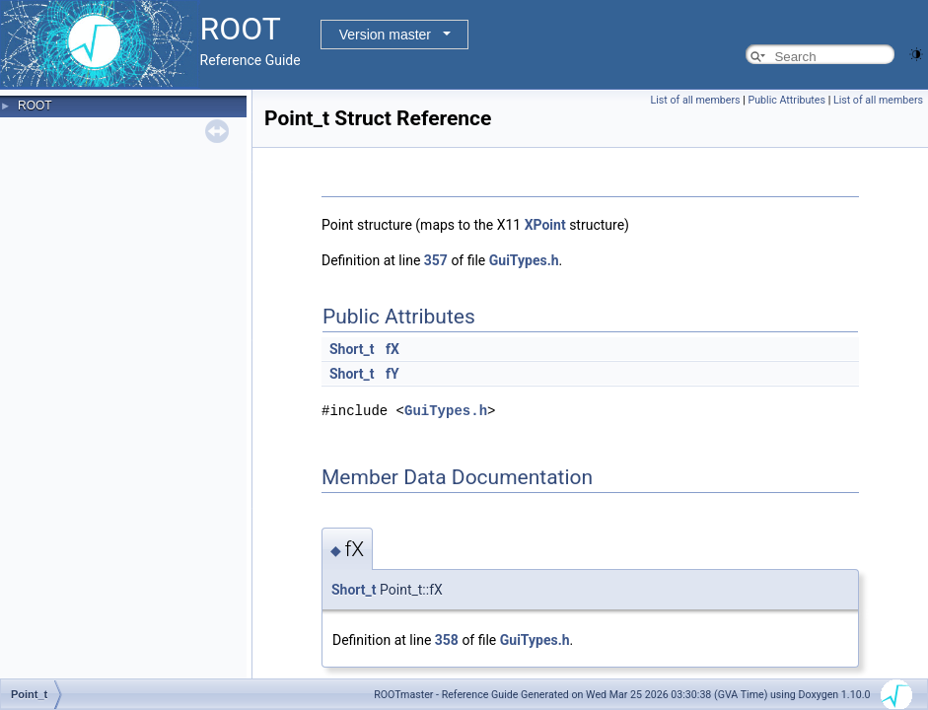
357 (436, 260)
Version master (385, 34)
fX (392, 349)
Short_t (352, 349)
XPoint (545, 225)
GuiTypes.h (524, 260)
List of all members (696, 100)
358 (447, 640)
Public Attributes (786, 100)
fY (392, 374)
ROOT (35, 105)
